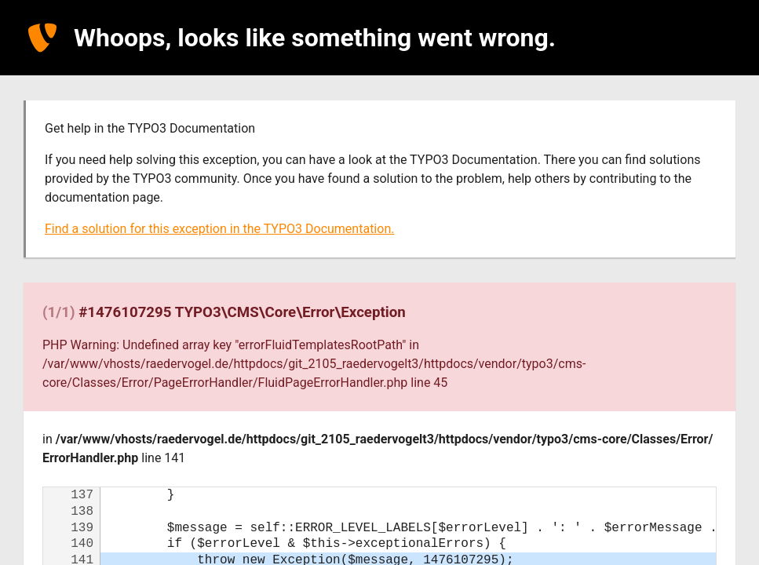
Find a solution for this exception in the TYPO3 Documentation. (219, 228)
